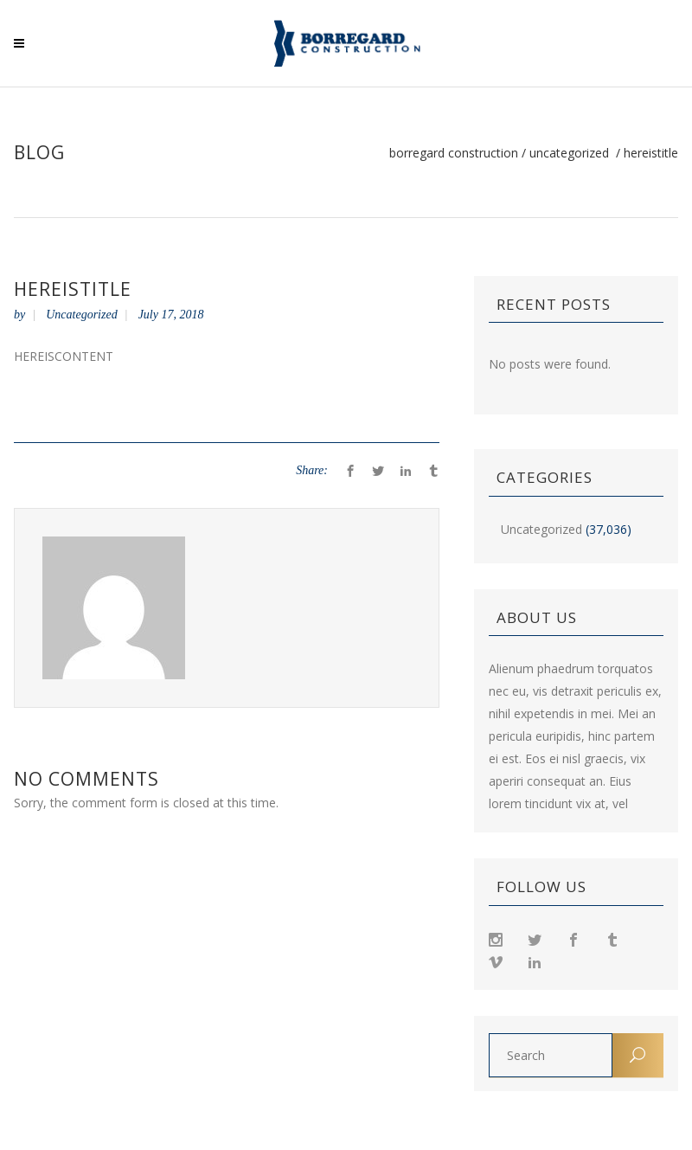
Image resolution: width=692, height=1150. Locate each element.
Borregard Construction (453, 153)
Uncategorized (569, 153)
